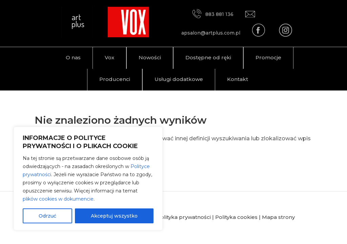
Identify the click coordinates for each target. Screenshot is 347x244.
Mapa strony (278, 217)
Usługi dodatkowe (179, 79)
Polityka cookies (236, 217)
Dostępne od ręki (208, 57)
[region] (88, 178)
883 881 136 (212, 14)
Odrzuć (47, 216)
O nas (73, 57)
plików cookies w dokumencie (58, 199)
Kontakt (237, 79)
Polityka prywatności (184, 217)
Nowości (150, 57)
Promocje (268, 57)
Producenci (114, 79)
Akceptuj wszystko (114, 216)
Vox (109, 57)
